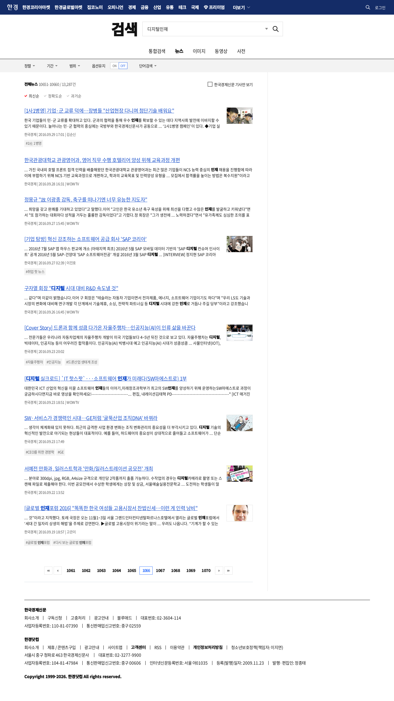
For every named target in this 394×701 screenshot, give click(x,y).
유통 (170, 7)
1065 (131, 570)
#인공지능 (54, 362)
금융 (145, 7)
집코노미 (95, 7)
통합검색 (157, 50)
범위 (72, 65)
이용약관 (177, 647)
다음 (219, 570)
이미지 (199, 50)
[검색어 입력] (206, 29)
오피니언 (115, 7)
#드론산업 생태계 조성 (81, 362)
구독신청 (54, 618)
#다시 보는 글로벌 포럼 (72, 542)
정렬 (27, 65)
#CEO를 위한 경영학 (40, 452)
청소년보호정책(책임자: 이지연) (257, 647)
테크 (182, 7)
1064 (116, 570)
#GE (61, 452)
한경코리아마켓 (36, 7)
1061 (70, 570)
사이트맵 (115, 647)
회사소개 (31, 618)
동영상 (221, 50)
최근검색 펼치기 (262, 29)
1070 (206, 570)
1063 (101, 570)
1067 (160, 570)
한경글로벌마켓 (68, 7)
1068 (175, 570)
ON (114, 65)
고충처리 (78, 618)
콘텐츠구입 (66, 647)
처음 (48, 570)
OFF (122, 65)
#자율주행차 (34, 362)
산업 (157, 7)
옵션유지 (98, 65)
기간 (50, 65)
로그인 (380, 7)
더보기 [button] (239, 7)
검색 (124, 29)
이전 (58, 570)
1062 (86, 570)
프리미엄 (217, 7)
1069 (190, 570)
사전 (241, 50)
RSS (157, 647)
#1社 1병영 (34, 143)
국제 (195, 7)
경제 (132, 7)
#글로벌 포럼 (38, 542)
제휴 (51, 647)
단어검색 (146, 65)
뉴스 (179, 50)
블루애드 (124, 618)
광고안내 (101, 618)
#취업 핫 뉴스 (35, 271)
